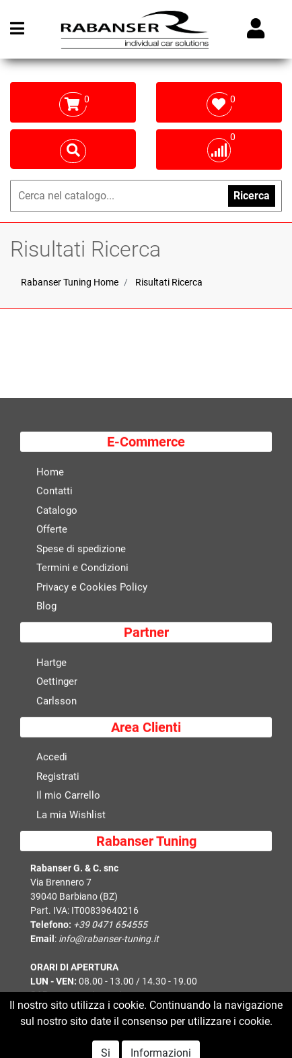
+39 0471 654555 (110, 926)
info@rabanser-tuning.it (109, 940)
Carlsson (56, 702)
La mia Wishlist (71, 815)
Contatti (54, 492)
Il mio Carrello (68, 797)
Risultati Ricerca (169, 282)
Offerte (51, 531)
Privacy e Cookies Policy (91, 588)
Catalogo (56, 511)
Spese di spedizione (81, 549)
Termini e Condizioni (82, 569)
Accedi (51, 758)
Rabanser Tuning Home (69, 282)
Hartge (51, 663)
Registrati (57, 777)
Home (50, 473)
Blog (46, 607)
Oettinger (56, 683)
